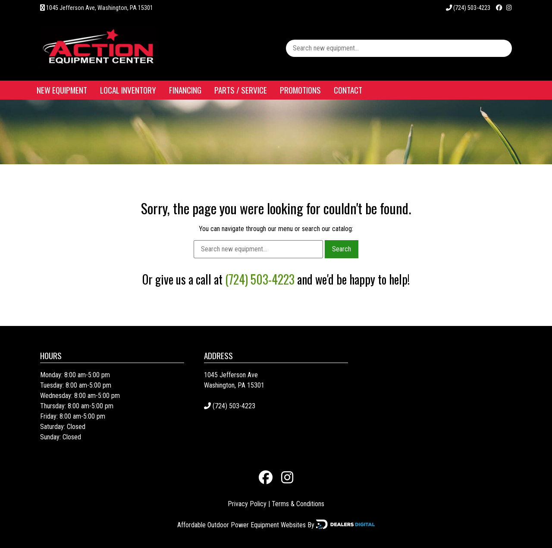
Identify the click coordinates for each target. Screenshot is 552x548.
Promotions (300, 90)
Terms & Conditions (298, 504)
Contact (348, 90)
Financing (185, 90)
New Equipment (62, 90)
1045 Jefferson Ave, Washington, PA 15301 (99, 8)
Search (341, 249)
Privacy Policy (247, 504)
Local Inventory (128, 90)
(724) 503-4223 (468, 8)
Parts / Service (240, 90)
